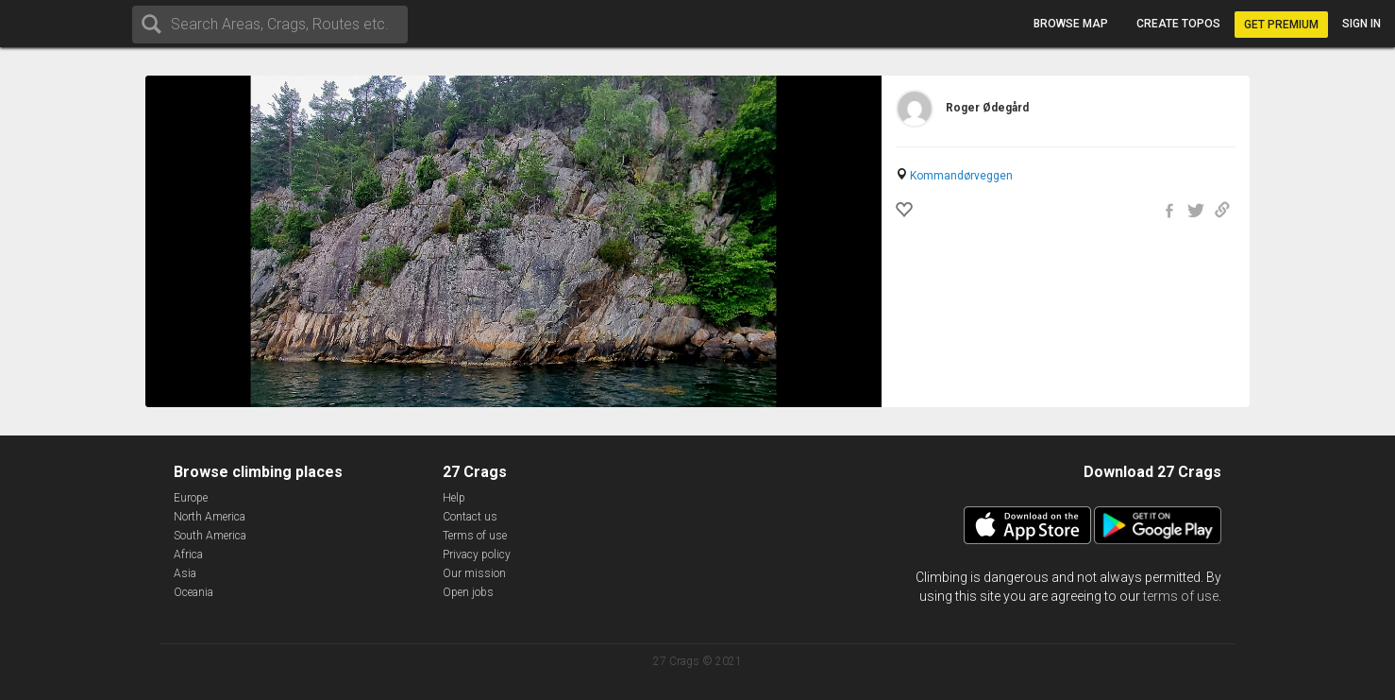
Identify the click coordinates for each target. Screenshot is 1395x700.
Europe (191, 497)
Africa (188, 554)
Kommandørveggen (961, 175)
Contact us (470, 516)
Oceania (193, 592)
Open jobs (468, 592)
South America (210, 535)
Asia (185, 573)
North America (209, 516)
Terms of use (475, 535)
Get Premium (1281, 24)
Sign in (1361, 23)
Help (454, 497)
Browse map (1071, 23)
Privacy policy (477, 554)
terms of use (1181, 596)
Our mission (474, 573)
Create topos (1178, 23)
